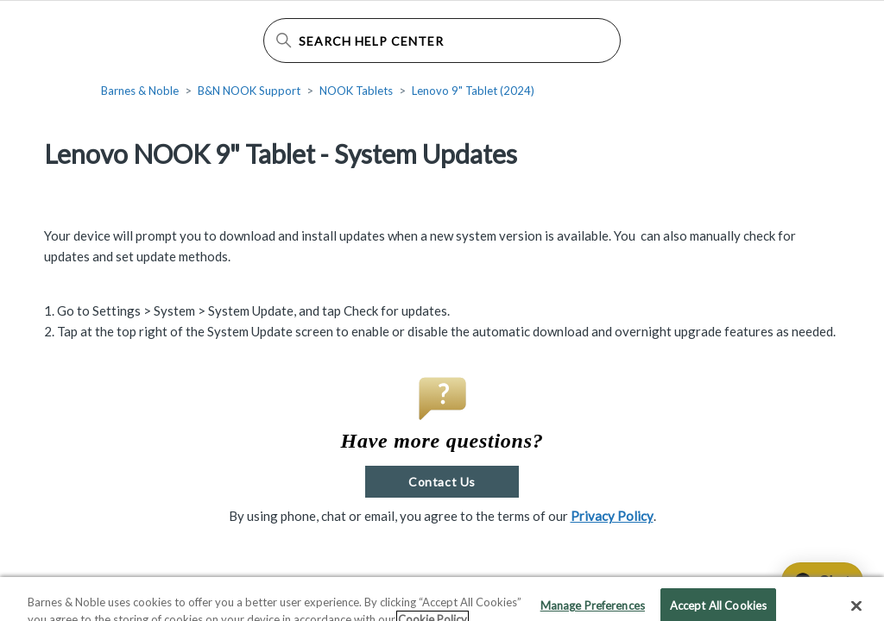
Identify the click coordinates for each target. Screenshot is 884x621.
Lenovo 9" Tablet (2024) (473, 90)
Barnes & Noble (140, 90)
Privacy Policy (612, 516)
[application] (815, 581)
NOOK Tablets (356, 90)
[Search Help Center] (442, 40)
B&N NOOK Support (249, 90)
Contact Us (441, 481)
